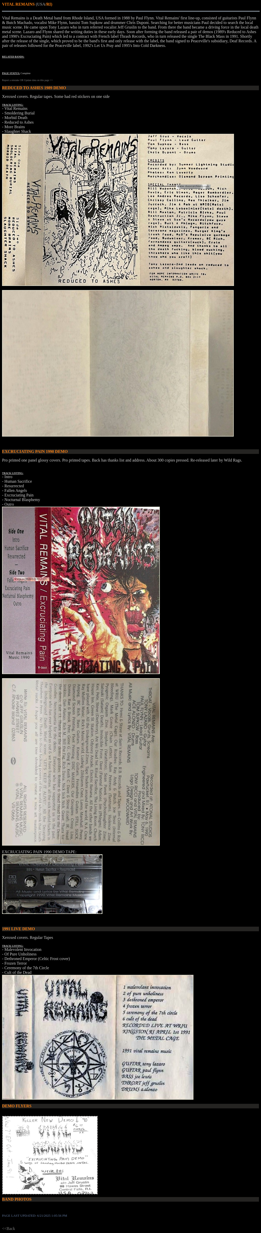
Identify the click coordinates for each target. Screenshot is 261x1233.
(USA (40, 4)
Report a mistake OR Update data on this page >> (27, 80)
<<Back (8, 1228)
